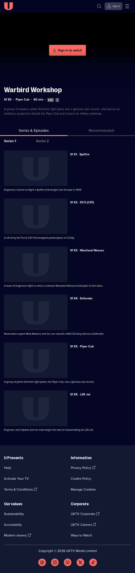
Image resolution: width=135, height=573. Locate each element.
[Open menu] (127, 6)
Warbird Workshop (33, 90)
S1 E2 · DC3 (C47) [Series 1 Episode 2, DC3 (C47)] (82, 202)
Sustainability (14, 513)
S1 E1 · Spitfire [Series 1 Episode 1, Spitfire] (80, 154)
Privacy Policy (81, 467)
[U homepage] (8, 6)
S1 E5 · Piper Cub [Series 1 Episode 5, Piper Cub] (82, 346)
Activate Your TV (16, 478)
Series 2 (42, 141)
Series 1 (10, 141)
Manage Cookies (83, 489)
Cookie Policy (81, 478)
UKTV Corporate (83, 513)
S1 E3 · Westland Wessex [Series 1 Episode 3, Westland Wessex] (87, 250)
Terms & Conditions (18, 489)
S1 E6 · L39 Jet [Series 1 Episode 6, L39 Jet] (80, 394)
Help (7, 467)
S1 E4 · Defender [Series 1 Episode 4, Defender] (81, 298)
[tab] (101, 131)
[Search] (99, 6)
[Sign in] (113, 6)
